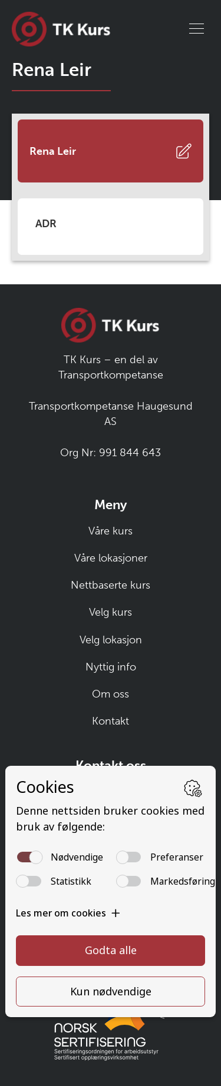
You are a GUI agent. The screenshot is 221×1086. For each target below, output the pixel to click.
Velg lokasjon (111, 639)
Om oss (110, 694)
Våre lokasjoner (110, 558)
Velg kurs (110, 612)
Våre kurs (110, 530)
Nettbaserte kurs (110, 585)
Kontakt (110, 721)
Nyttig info (110, 666)
